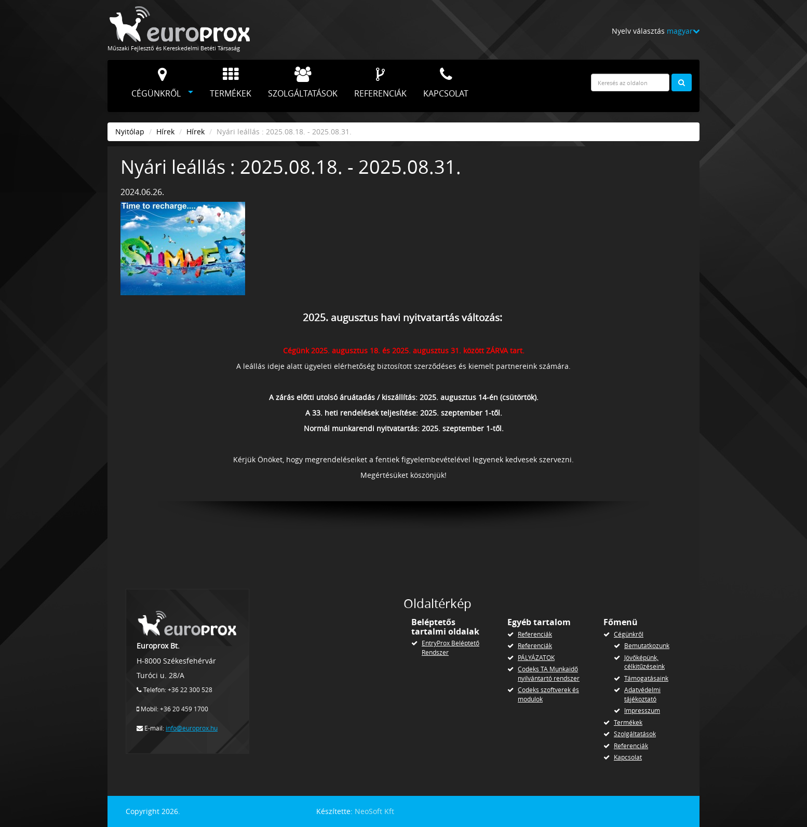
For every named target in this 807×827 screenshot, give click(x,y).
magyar (683, 31)
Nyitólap (129, 131)
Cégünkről (156, 83)
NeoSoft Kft (374, 811)
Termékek (230, 83)
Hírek (165, 131)
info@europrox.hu (192, 728)
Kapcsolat (445, 83)
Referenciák (380, 83)
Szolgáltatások (303, 83)
